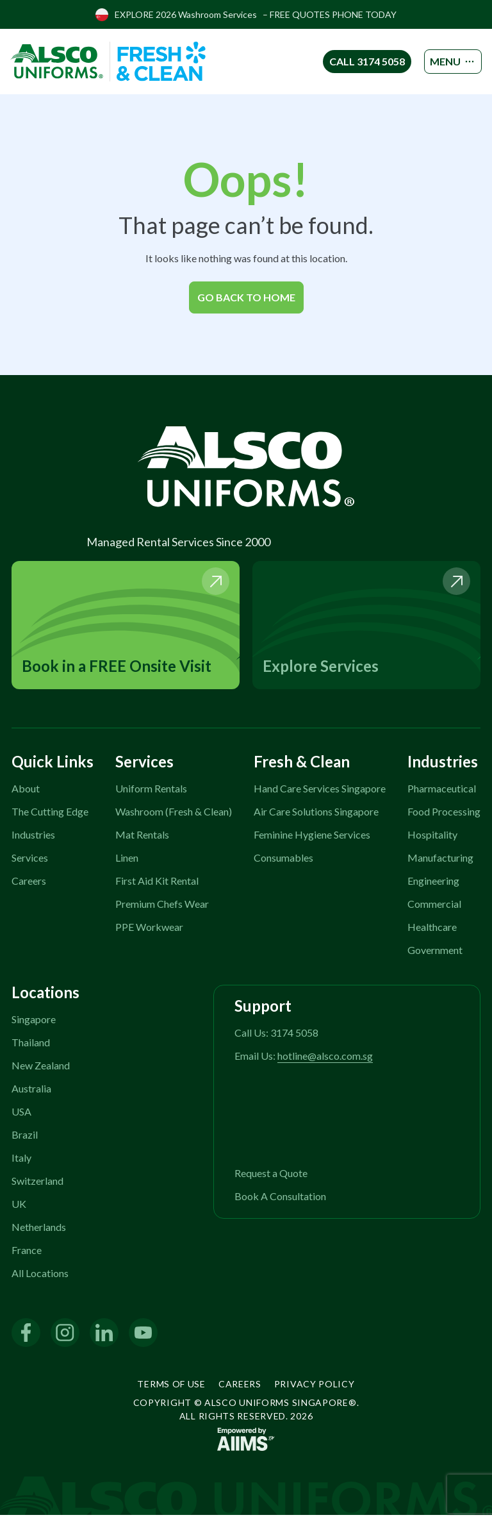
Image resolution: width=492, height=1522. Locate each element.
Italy (21, 1164)
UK (19, 1211)
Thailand (31, 1049)
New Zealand (41, 1072)
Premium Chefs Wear (162, 911)
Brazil (25, 1141)
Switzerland (37, 1188)
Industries (33, 841)
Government (435, 957)
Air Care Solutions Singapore (316, 818)
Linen (126, 864)
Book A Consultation (280, 1203)
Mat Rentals (142, 841)
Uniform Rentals (151, 795)
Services (30, 864)
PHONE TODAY (364, 14)
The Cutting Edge (50, 818)
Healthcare (432, 934)
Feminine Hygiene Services (312, 841)
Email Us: (303, 1063)
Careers (29, 888)
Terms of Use (171, 1390)
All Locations (40, 1280)
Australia (31, 1095)
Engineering (433, 888)
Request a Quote (271, 1180)
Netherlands (39, 1234)
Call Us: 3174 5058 (276, 1039)
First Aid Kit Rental (157, 888)
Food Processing (443, 818)
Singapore (34, 1026)
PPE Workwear (149, 934)
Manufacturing (440, 864)
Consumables (283, 864)
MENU (442, 61)
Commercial (434, 911)
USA (21, 1118)
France (27, 1257)
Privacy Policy (314, 1390)
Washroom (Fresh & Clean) (173, 818)
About (26, 795)
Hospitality (432, 841)
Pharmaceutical (441, 795)
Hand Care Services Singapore (320, 795)
